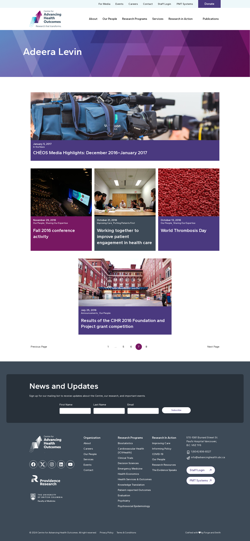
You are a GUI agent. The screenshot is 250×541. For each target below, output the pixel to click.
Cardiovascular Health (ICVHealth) (131, 450)
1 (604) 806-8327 (201, 451)
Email (130, 404)
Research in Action (181, 19)
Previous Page (39, 346)
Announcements (89, 313)
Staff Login (164, 3)
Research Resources (164, 464)
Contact (148, 3)
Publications (211, 19)
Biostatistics (125, 443)
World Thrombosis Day (183, 230)
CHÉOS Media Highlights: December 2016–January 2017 (90, 152)
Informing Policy (161, 448)
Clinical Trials (125, 457)
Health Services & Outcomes (135, 479)
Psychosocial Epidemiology (134, 506)
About (93, 19)
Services (157, 19)
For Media (104, 3)
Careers (133, 3)
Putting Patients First (124, 223)
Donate (209, 4)
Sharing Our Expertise (57, 223)
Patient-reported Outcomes (134, 490)
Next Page (213, 346)
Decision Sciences (128, 463)
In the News (39, 147)
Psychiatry (124, 500)
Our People (110, 19)
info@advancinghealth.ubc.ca (208, 457)
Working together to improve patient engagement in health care (124, 236)
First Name (65, 404)
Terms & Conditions (126, 532)
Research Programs (134, 19)
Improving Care (104, 223)
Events (119, 3)
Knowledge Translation (131, 484)
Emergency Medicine (130, 468)
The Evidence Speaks (164, 470)
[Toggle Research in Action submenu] (197, 18)
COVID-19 (157, 454)
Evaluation (124, 495)
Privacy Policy (106, 532)
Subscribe (176, 410)
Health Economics (128, 473)
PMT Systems (185, 3)
